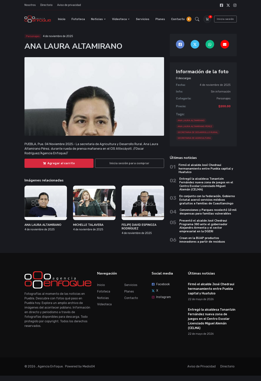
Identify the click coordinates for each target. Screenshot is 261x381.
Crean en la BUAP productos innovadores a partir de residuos (202, 240)
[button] (197, 19)
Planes (160, 19)
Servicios (142, 19)
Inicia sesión (225, 19)
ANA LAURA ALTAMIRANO (42, 226)
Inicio (61, 19)
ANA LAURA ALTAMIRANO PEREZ (195, 127)
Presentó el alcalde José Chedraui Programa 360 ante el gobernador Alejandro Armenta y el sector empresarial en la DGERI (203, 226)
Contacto (178, 19)
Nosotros (30, 5)
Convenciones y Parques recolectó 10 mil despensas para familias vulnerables (208, 212)
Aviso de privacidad (69, 5)
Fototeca (78, 19)
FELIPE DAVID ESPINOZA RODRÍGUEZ (139, 227)
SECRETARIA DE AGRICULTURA (194, 139)
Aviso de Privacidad (201, 367)
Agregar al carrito (59, 164)
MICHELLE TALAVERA (88, 226)
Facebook (161, 285)
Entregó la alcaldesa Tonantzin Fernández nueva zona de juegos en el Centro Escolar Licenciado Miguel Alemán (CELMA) (206, 185)
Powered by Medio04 (80, 367)
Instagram (161, 298)
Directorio (46, 5)
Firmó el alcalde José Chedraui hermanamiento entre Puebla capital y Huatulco (206, 169)
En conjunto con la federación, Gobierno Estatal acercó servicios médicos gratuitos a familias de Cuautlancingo (207, 200)
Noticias (98, 19)
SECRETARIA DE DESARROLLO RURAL (198, 133)
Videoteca (121, 19)
